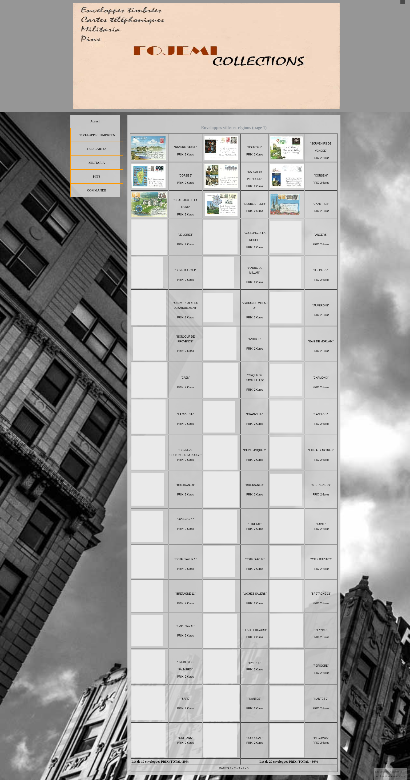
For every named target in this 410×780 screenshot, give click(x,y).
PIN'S (96, 176)
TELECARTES (97, 149)
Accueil (95, 121)
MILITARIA (97, 163)
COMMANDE (96, 190)
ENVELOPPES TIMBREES (96, 135)
